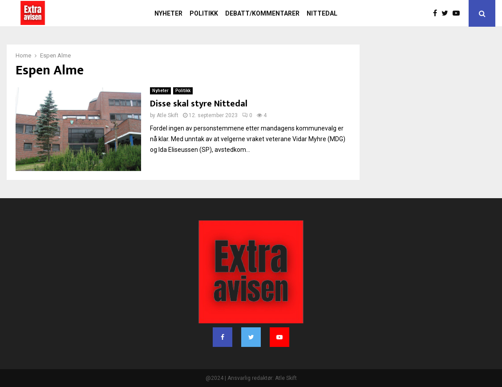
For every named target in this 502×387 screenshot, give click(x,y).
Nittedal (322, 13)
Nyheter (168, 13)
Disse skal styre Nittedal (198, 103)
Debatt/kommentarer (262, 13)
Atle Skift (167, 115)
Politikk (204, 13)
